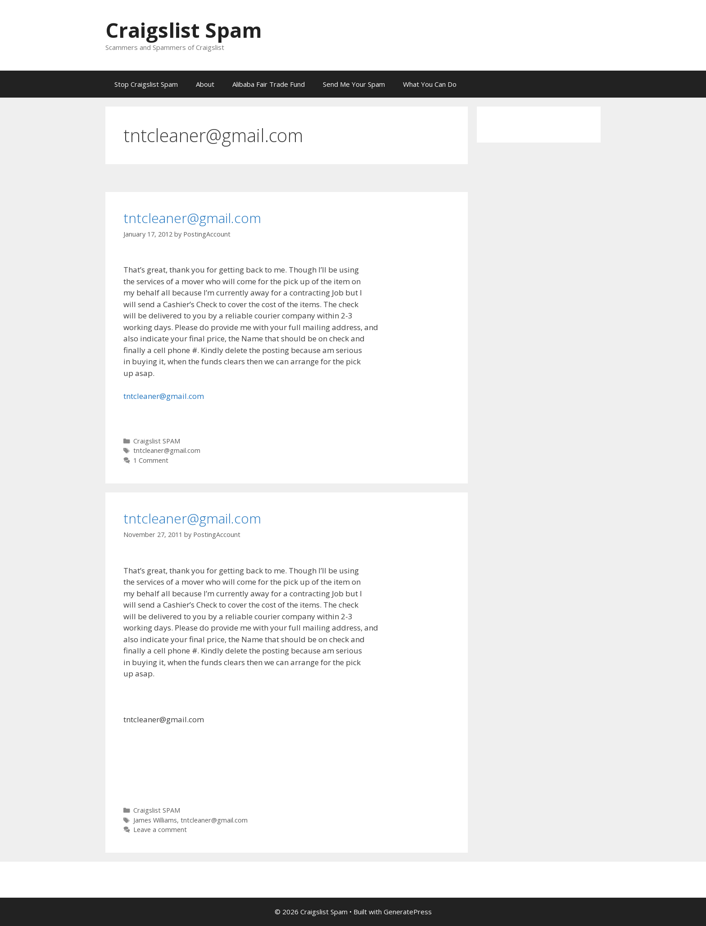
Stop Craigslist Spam (146, 84)
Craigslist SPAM (156, 441)
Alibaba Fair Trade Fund (268, 84)
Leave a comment (160, 829)
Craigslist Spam (183, 30)
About (205, 84)
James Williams (155, 820)
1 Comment (150, 460)
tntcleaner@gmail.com (192, 218)
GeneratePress (408, 911)
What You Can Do (430, 84)
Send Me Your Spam (354, 84)
